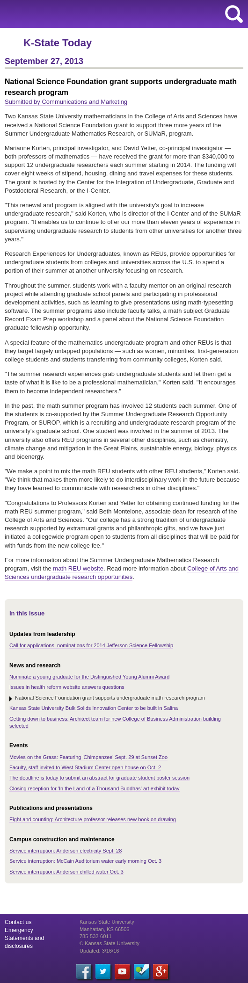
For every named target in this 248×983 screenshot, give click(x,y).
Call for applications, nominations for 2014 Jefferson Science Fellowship (91, 645)
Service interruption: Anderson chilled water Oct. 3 (66, 872)
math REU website (77, 568)
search (234, 14)
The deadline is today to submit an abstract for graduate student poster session (99, 778)
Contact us (18, 922)
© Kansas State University (109, 943)
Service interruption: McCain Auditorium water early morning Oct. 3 (85, 861)
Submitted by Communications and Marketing (66, 101)
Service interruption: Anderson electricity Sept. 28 (65, 850)
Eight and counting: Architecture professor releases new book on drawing (92, 819)
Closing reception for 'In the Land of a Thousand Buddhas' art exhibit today (94, 788)
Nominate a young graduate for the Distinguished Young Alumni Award (89, 676)
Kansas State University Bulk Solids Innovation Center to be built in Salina (93, 708)
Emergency (19, 930)
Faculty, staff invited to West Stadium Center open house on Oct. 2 (85, 767)
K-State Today (57, 43)
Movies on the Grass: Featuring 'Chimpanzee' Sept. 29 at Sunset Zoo (88, 757)
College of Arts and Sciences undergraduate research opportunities (122, 572)
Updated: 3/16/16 (99, 951)
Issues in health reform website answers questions (66, 687)
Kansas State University (85, 14)
